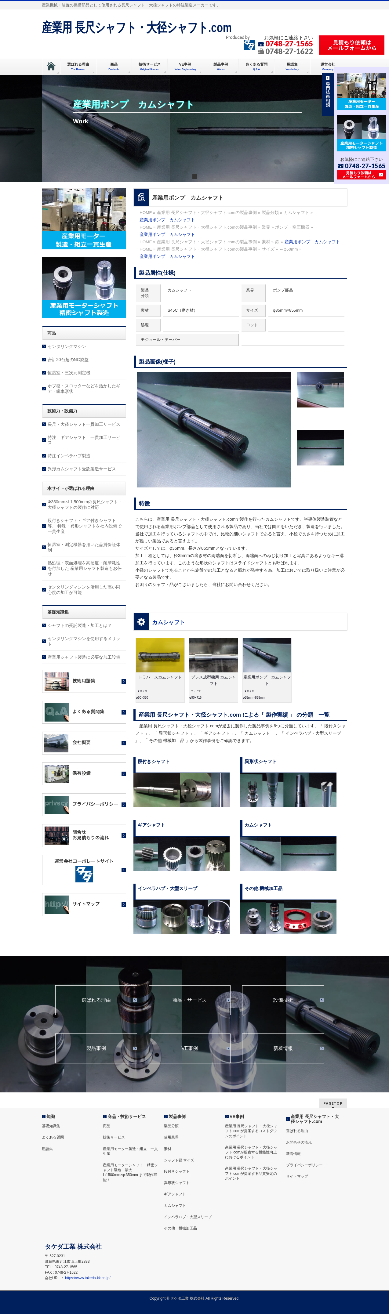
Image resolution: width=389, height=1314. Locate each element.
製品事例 (96, 1048)
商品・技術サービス (126, 1116)
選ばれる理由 (96, 1000)
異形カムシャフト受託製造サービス (82, 468)
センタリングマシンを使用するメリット (84, 641)
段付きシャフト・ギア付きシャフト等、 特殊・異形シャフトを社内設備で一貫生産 (85, 526)
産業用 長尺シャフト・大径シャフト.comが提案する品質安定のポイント (251, 1173)
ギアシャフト (175, 1194)
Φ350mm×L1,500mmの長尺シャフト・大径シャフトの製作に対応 (85, 504)
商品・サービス (190, 1000)
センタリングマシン (67, 346)
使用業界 (171, 1137)
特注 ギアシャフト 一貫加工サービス (84, 440)
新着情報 (283, 1048)
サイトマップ (297, 1176)
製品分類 (171, 1126)
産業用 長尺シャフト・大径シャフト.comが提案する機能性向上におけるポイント (251, 1152)
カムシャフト (168, 622)
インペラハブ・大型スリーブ (188, 1217)
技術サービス (114, 1137)
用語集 (47, 1149)
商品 (106, 1126)
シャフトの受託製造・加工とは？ (80, 625)
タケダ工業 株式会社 (187, 1298)
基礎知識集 (51, 1126)
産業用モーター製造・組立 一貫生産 (130, 1151)
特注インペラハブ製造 (69, 455)
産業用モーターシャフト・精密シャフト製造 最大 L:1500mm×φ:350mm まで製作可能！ (130, 1172)
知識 (50, 1116)
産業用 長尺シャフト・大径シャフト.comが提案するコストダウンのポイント (251, 1131)
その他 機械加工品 (180, 1228)
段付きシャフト (177, 1171)
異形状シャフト (177, 1183)
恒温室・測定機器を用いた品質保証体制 (84, 547)
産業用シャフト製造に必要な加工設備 (84, 657)
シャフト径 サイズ (179, 1160)
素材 (167, 1149)
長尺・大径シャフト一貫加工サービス (84, 424)
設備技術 (283, 1000)
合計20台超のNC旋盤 (68, 359)
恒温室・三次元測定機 (69, 372)
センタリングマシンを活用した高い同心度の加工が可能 (84, 590)
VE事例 (189, 1048)
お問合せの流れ (299, 1142)
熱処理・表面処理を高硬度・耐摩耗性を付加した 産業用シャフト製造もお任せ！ (85, 568)
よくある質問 (53, 1137)
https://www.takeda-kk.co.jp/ (88, 1278)
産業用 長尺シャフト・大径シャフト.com (137, 27)
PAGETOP (333, 1103)
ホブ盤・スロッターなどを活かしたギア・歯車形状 (84, 388)
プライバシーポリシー (304, 1165)
